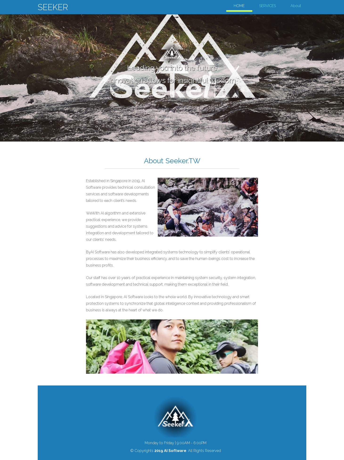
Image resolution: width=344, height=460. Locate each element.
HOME (239, 6)
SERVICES (267, 6)
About (296, 6)
